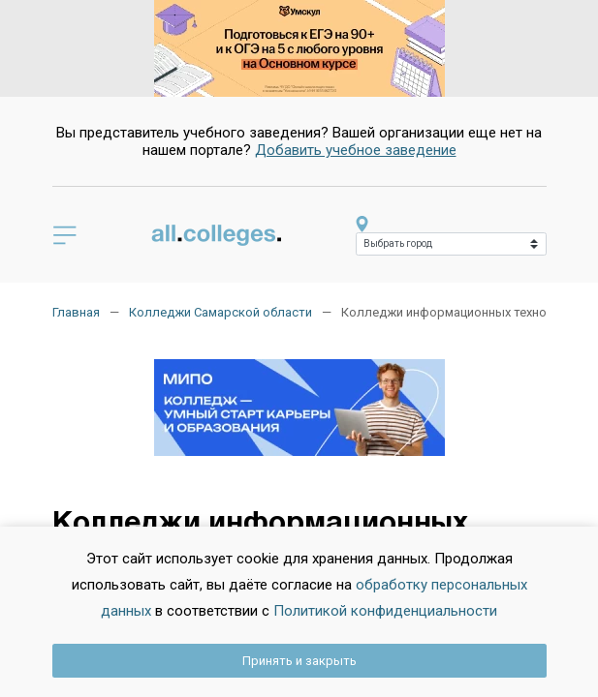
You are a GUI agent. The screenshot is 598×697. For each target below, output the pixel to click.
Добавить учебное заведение (355, 150)
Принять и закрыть (299, 660)
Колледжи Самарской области (220, 312)
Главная (76, 312)
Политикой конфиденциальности (385, 611)
